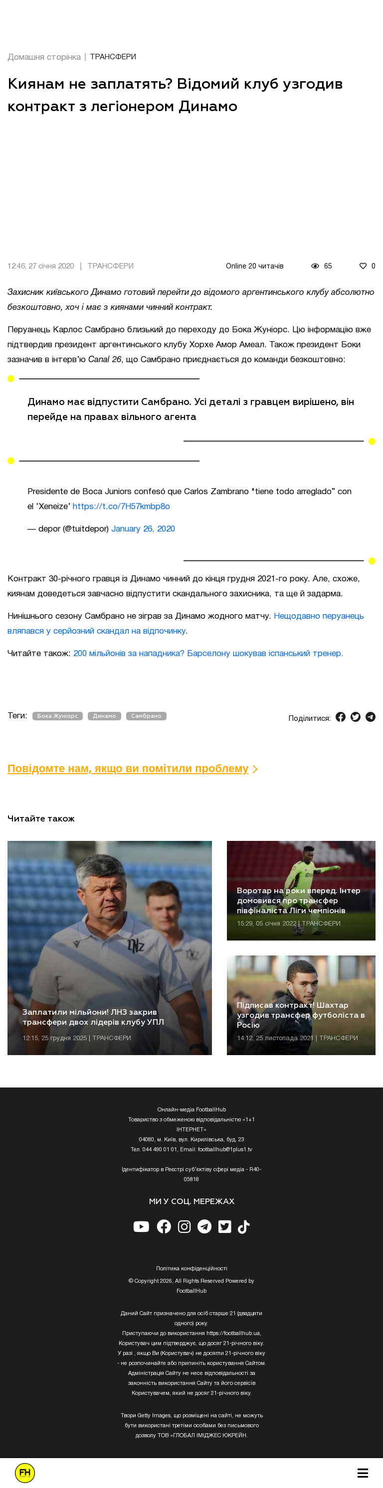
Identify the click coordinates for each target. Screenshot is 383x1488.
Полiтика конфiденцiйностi (191, 1268)
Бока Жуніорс (57, 716)
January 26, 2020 (143, 529)
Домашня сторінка (44, 57)
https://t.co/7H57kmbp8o (121, 507)
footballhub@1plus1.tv (225, 1149)
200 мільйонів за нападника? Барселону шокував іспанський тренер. (208, 654)
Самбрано (146, 716)
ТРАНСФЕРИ (113, 57)
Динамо (104, 716)
